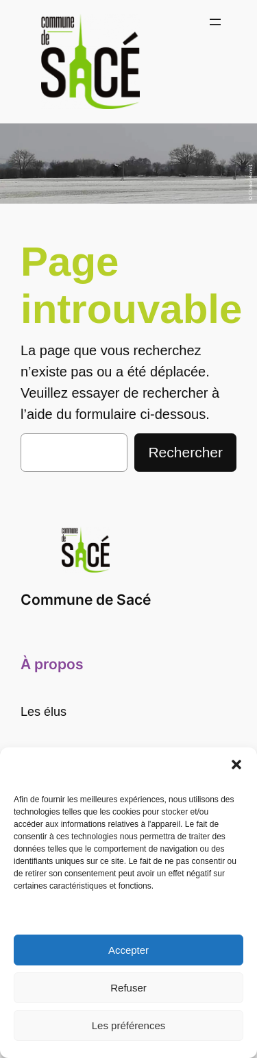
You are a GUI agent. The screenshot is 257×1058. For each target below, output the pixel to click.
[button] (236, 764)
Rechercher (185, 452)
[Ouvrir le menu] (215, 22)
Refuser (128, 988)
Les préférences (129, 1025)
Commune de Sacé (86, 599)
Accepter (128, 950)
